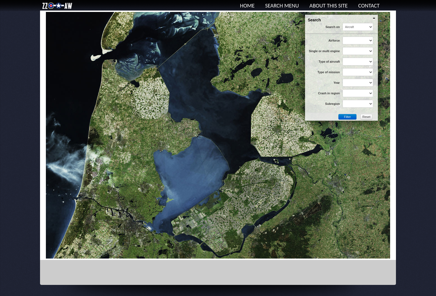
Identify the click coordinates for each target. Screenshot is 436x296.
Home (247, 5)
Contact (369, 5)
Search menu (282, 5)
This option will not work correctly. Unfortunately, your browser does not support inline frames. (218, 135)
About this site (328, 5)
